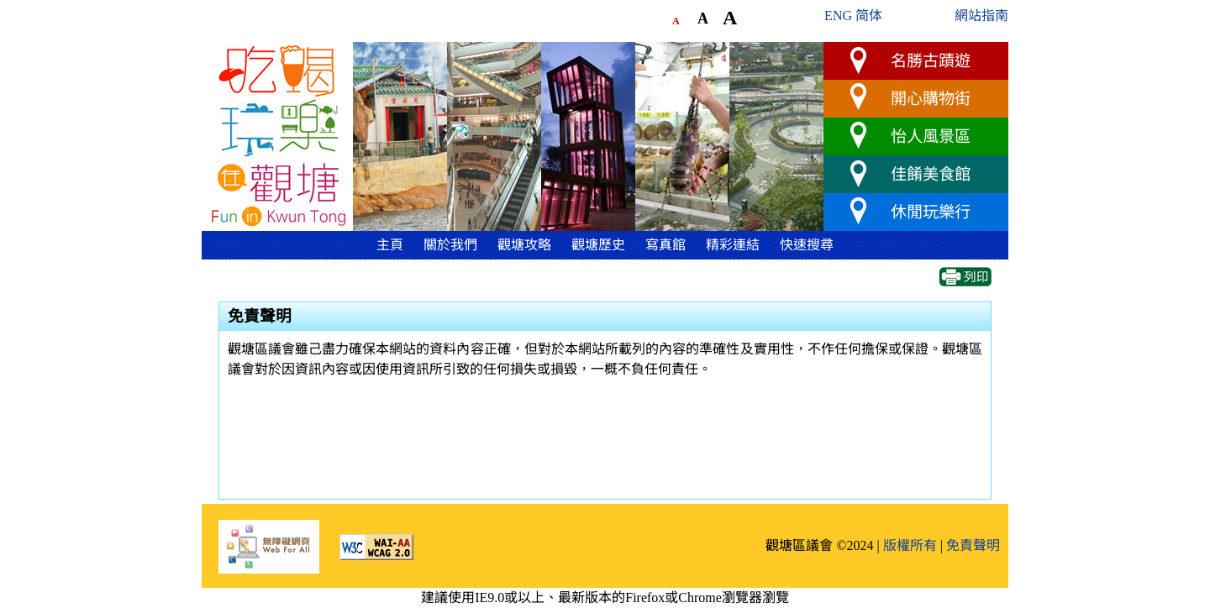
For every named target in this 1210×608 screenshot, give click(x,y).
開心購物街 (931, 98)
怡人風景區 (931, 136)
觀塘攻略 (524, 245)
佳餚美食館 (931, 174)
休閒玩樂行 (931, 212)
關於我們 (450, 245)
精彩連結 (733, 245)
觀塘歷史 (598, 245)
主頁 (389, 245)
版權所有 (910, 545)
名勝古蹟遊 (931, 61)
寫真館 (665, 245)
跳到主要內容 (242, 36)
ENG (838, 15)
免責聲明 (973, 545)
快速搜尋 (807, 245)
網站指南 (981, 15)
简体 (868, 15)
